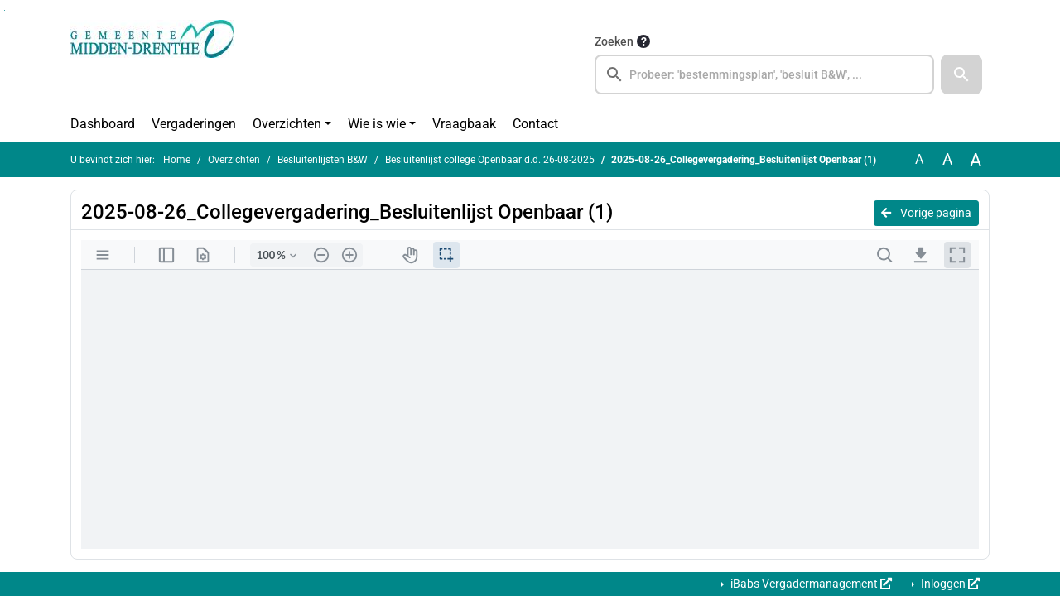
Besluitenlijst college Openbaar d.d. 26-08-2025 (490, 160)
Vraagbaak (464, 124)
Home (176, 160)
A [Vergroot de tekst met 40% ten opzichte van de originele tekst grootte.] (975, 160)
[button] (961, 74)
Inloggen (949, 583)
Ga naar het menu (4, 10)
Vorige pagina (926, 212)
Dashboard (102, 124)
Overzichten (287, 124)
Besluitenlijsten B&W (322, 160)
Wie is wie (377, 124)
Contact (535, 124)
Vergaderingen (194, 124)
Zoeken (614, 41)
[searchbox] (764, 74)
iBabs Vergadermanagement (810, 583)
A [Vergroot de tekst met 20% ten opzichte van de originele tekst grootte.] (947, 159)
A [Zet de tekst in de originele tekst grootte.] (919, 159)
